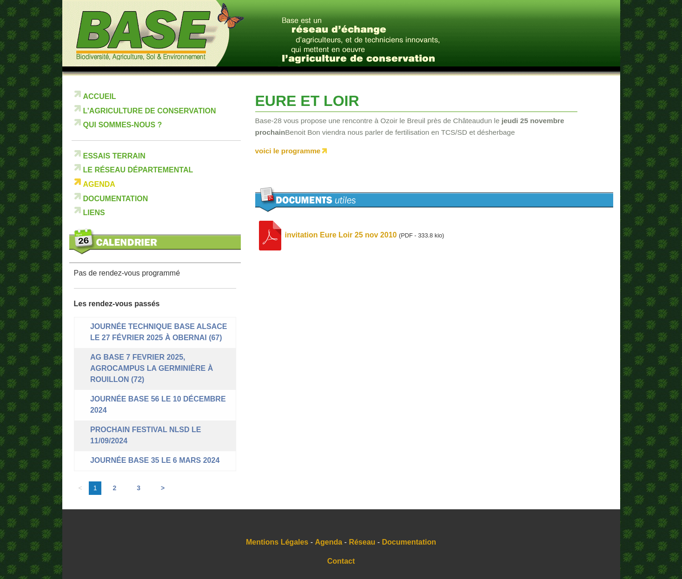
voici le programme (288, 151)
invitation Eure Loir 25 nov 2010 (341, 235)
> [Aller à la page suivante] (163, 488)
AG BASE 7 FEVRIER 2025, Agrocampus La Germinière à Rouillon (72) (151, 368)
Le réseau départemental (138, 170)
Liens (94, 213)
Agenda (99, 184)
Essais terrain (114, 156)
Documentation (115, 199)
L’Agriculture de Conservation (149, 111)
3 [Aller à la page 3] (138, 488)
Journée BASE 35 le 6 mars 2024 (154, 460)
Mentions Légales (277, 542)
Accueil (99, 96)
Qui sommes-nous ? (122, 125)
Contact (341, 561)
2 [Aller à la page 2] (114, 488)
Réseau (362, 542)
